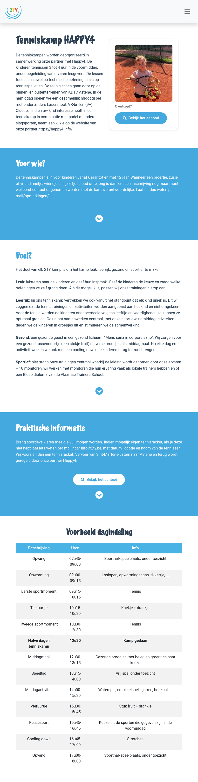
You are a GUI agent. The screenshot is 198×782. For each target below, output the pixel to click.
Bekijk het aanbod (141, 118)
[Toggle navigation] (187, 11)
